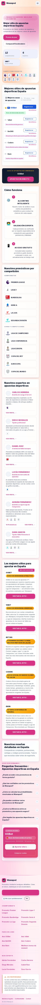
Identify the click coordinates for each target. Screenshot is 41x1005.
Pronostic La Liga (8, 922)
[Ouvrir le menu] (38, 3)
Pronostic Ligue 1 (28, 910)
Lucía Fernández (21, 472)
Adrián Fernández (21, 502)
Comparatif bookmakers (15, 44)
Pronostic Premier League (9, 911)
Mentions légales (7, 999)
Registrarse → (29, 106)
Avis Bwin (5, 946)
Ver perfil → (11, 413)
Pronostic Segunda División (28, 923)
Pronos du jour (11, 37)
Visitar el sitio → (20, 596)
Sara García (18, 532)
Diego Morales (20, 420)
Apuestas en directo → (20, 179)
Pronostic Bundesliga (10, 917)
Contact (28, 999)
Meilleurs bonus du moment (28, 947)
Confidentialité (19, 999)
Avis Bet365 (6, 941)
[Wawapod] (8, 3)
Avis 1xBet (25, 936)
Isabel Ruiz (18, 446)
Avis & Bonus (32, 110)
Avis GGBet (6, 936)
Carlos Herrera (20, 392)
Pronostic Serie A (28, 917)
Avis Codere (26, 941)
